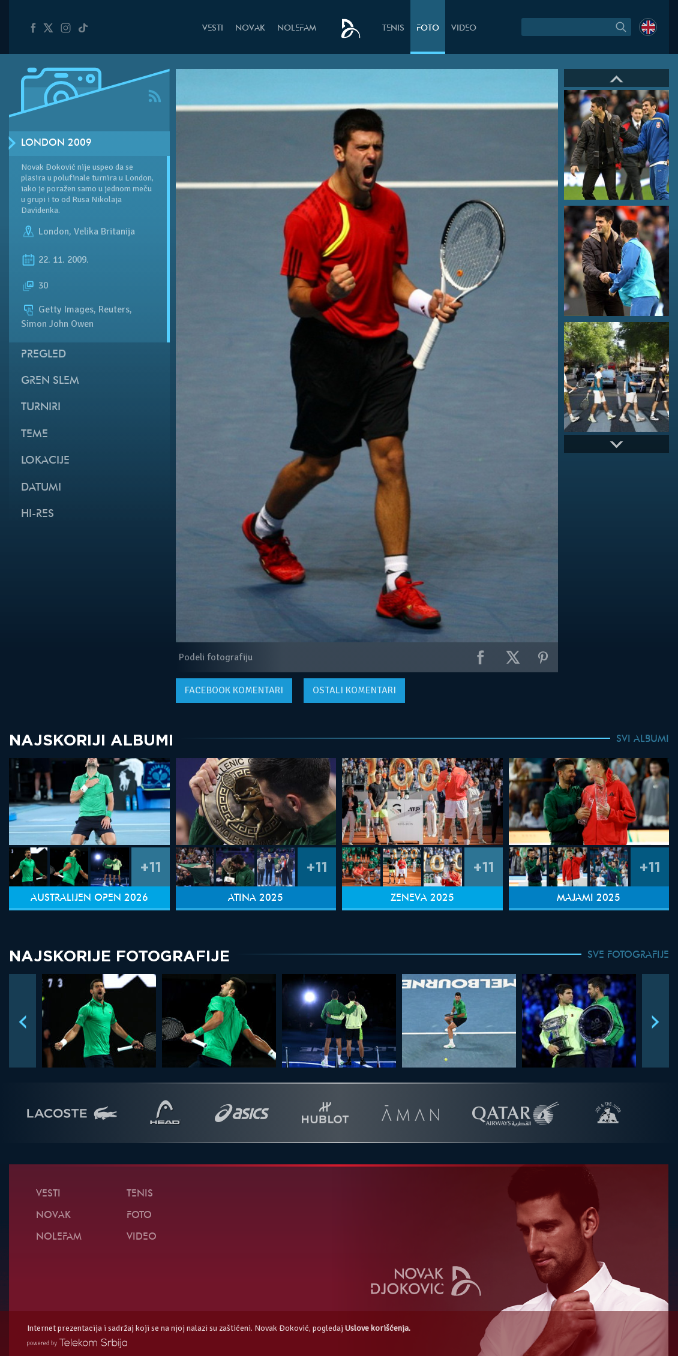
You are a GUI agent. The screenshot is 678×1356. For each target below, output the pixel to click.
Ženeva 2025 (422, 898)
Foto (427, 28)
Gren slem (50, 381)
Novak (250, 28)
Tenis (393, 28)
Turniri (41, 407)
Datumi (41, 488)
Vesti (212, 28)
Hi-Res (37, 514)
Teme (34, 434)
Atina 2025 (255, 898)
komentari (234, 690)
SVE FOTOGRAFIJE (628, 955)
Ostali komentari (354, 690)
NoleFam (296, 28)
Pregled (43, 354)
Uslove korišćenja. (377, 1328)
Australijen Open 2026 (89, 898)
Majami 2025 (588, 898)
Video (463, 28)
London (53, 231)
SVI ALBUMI (642, 739)
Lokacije (45, 461)
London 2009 (56, 143)
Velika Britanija (104, 231)
